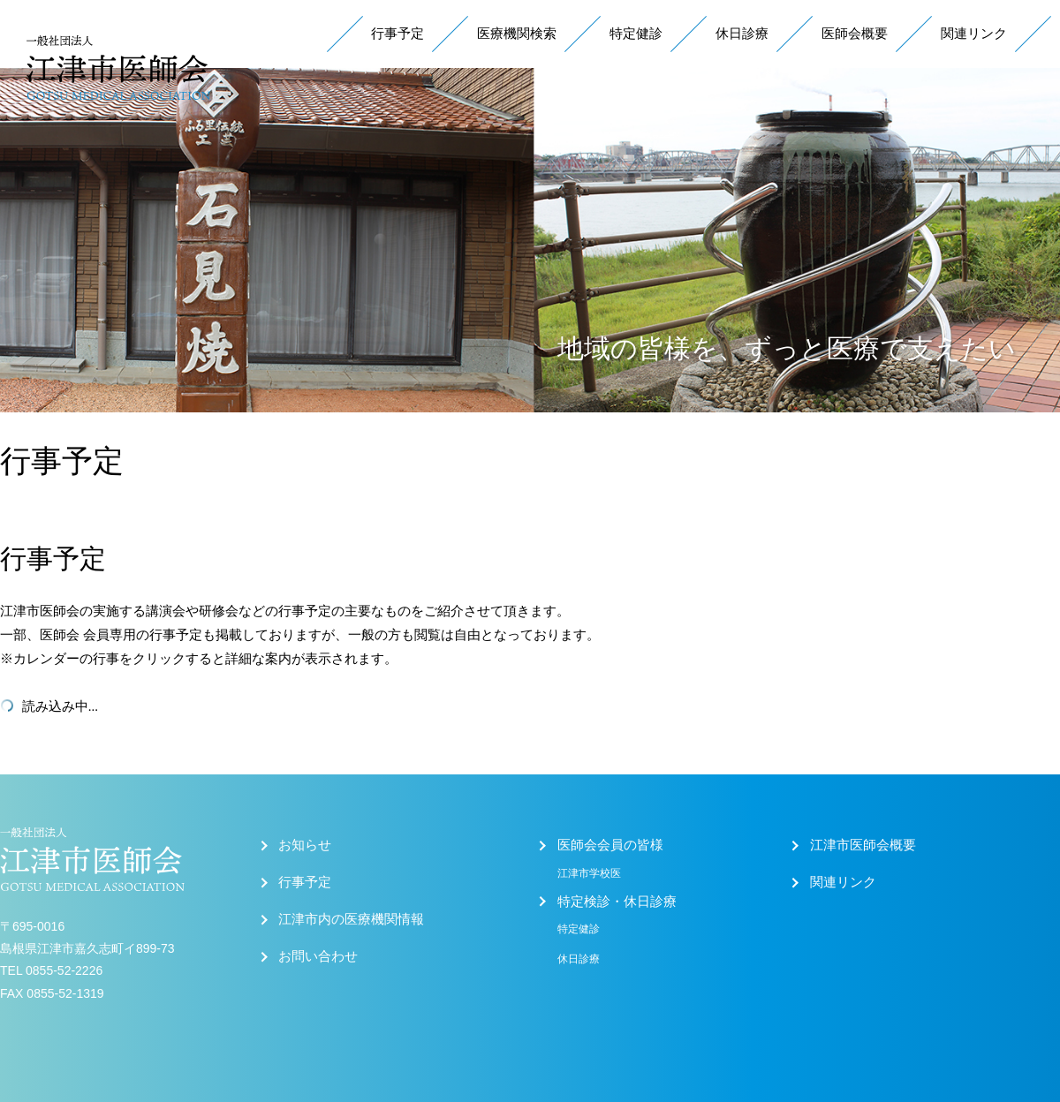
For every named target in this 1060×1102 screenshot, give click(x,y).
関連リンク (974, 33)
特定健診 (636, 33)
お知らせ (304, 845)
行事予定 (397, 33)
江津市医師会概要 (863, 845)
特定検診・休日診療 (617, 901)
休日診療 (742, 33)
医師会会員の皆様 (610, 845)
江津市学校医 (589, 873)
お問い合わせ (318, 956)
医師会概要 (855, 33)
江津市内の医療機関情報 (351, 919)
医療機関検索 (516, 33)
